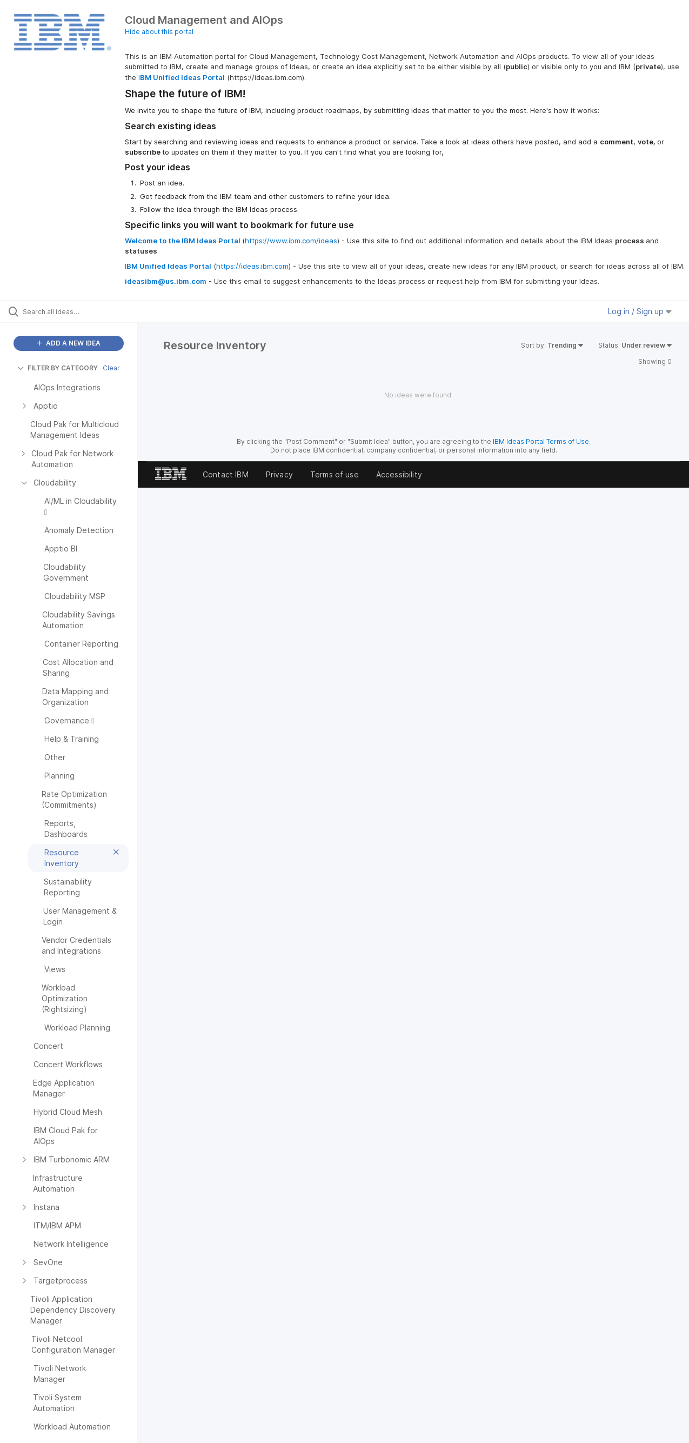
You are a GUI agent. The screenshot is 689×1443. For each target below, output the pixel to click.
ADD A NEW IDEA (69, 343)
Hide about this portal (159, 32)
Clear (111, 368)
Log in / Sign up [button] (640, 311)
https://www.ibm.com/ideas (291, 240)
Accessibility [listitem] (399, 474)
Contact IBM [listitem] (226, 474)
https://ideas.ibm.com (252, 266)
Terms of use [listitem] (334, 474)
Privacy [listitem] (279, 474)
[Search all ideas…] (82, 311)
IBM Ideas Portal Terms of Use (541, 441)
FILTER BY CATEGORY (57, 368)
